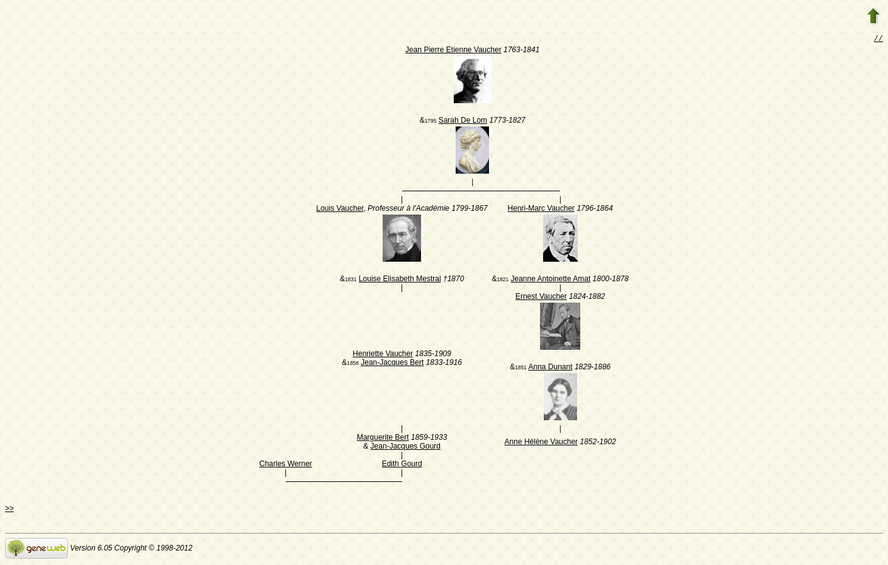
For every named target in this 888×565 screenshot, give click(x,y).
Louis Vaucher (340, 209)
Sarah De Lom (463, 121)
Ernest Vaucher (541, 297)
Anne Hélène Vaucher (541, 443)
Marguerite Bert (383, 438)
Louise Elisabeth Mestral (400, 280)
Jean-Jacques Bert (392, 363)
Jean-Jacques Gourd (406, 447)
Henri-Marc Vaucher (541, 209)
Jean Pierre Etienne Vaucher (453, 51)
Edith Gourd (402, 465)
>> (9, 509)
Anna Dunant (550, 368)
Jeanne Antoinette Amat (550, 280)
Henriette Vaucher (382, 354)
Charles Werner (285, 465)
